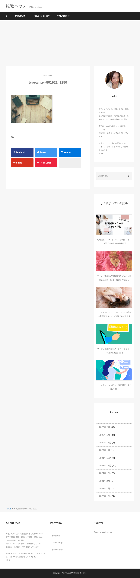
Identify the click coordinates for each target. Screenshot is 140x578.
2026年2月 (104, 427)
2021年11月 (105, 465)
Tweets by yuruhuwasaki (103, 532)
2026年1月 (104, 435)
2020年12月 (105, 496)
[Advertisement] (70, 40)
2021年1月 (104, 488)
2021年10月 (105, 473)
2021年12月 (105, 458)
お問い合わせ (63, 16)
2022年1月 (104, 450)
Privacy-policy (42, 16)
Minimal (64, 573)
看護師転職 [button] (21, 16)
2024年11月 (105, 442)
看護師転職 (57, 536)
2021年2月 (104, 481)
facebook (19, 152)
